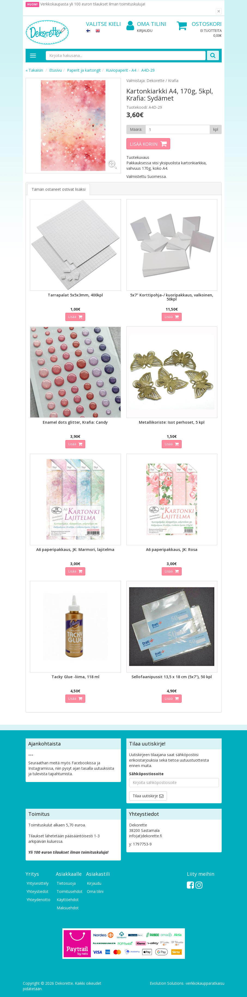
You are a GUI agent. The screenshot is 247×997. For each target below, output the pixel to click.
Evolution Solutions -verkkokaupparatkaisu (187, 983)
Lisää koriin (144, 144)
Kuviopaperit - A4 (121, 70)
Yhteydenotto (38, 899)
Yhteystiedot (37, 891)
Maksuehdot (68, 907)
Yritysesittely (37, 883)
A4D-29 (148, 70)
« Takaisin (34, 70)
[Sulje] (219, 11)
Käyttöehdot (68, 899)
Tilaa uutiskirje (145, 795)
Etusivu (55, 70)
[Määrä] (177, 129)
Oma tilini (146, 24)
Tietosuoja (66, 883)
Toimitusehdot (69, 891)
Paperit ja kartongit (84, 70)
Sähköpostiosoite (146, 773)
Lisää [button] (72, 316)
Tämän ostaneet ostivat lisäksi (59, 189)
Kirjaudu (145, 30)
